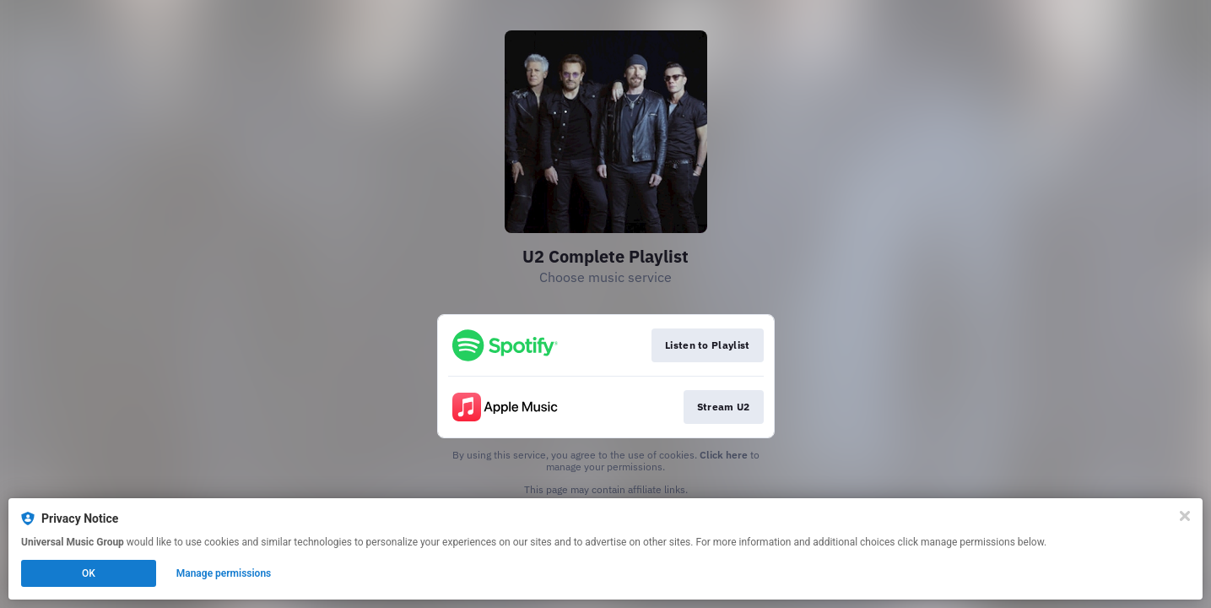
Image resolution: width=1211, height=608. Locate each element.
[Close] (1184, 515)
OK (88, 573)
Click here (724, 454)
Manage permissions (224, 573)
